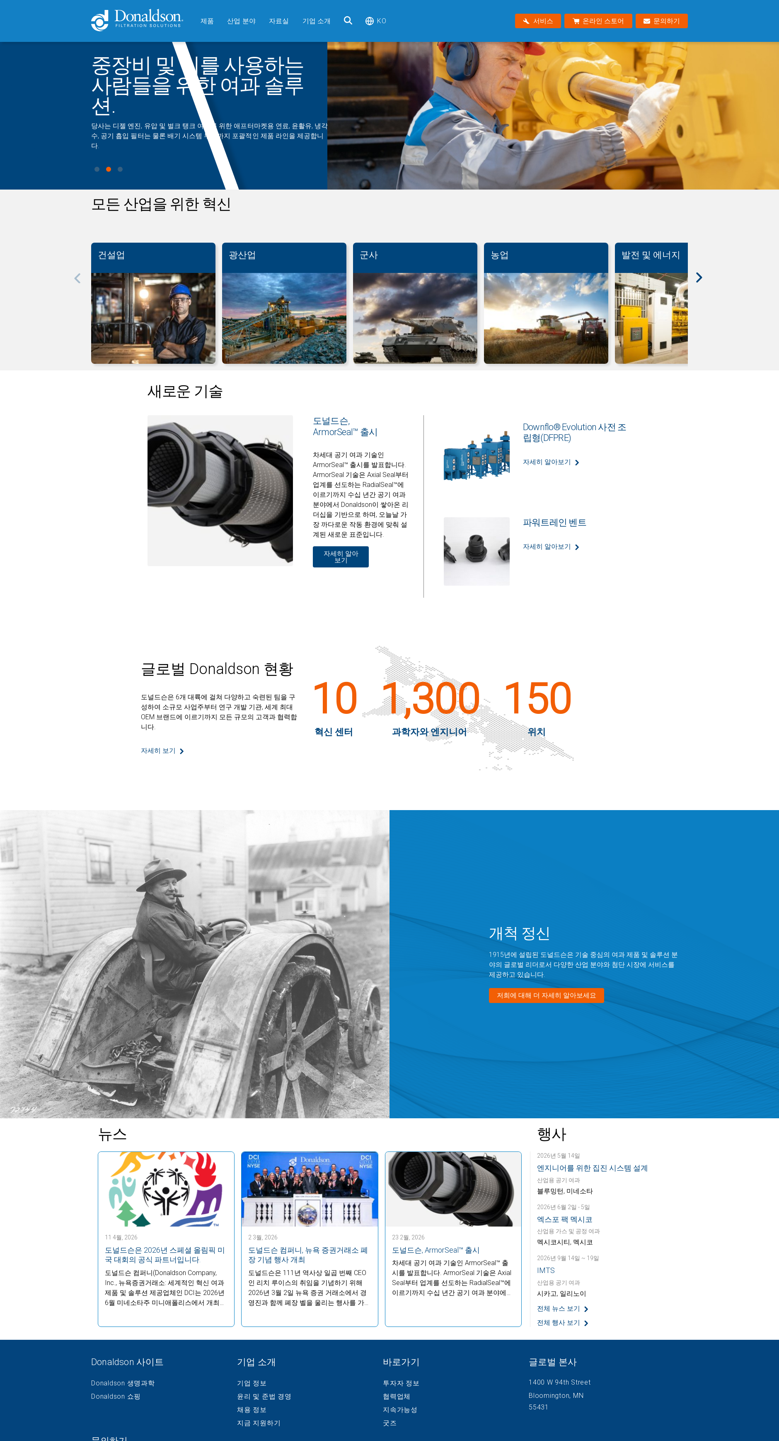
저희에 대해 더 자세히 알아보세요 (546, 995)
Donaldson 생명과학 (123, 1383)
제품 (207, 21)
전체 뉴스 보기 (558, 1308)
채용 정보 (252, 1410)
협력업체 (397, 1396)
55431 (539, 1407)
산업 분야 (241, 21)
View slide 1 (96, 169)
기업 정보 (252, 1383)
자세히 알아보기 (341, 557)
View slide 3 (120, 169)
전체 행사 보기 (558, 1323)
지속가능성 (400, 1410)
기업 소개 (316, 21)
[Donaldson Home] (142, 20)
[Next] (703, 283)
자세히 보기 (158, 751)
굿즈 (390, 1423)
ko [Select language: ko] (375, 21)
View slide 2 (108, 169)
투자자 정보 (401, 1383)
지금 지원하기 (259, 1423)
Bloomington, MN (556, 1396)
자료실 (279, 21)
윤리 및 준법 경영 (264, 1396)
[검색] (348, 21)
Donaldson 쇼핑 (116, 1396)
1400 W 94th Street (560, 1382)
